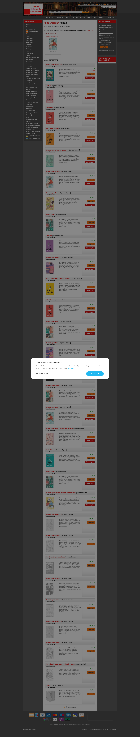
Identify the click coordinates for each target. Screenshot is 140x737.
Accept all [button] (95, 373)
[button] (42, 373)
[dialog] (70, 368)
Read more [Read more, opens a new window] (71, 368)
